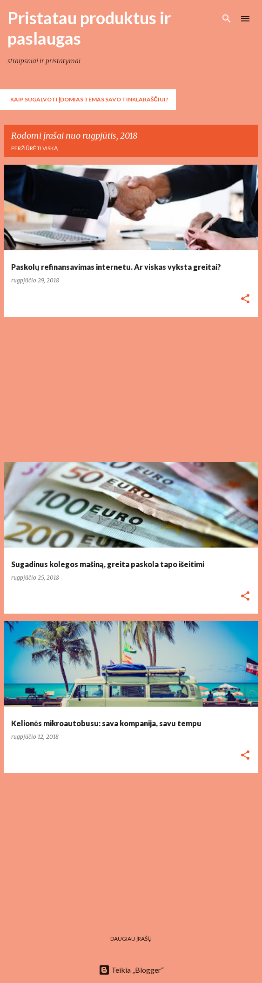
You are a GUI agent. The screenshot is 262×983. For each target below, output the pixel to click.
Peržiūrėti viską (34, 148)
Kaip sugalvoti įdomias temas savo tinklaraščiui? (89, 99)
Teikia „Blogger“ (131, 969)
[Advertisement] (131, 389)
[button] (245, 299)
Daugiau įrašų (131, 938)
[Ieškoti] (226, 18)
